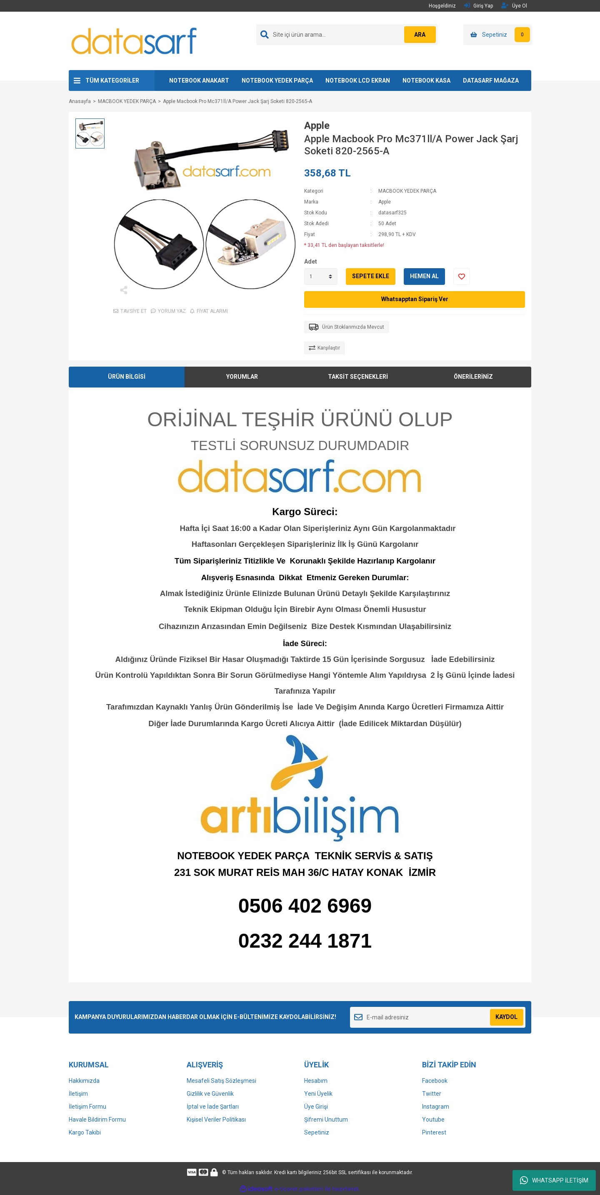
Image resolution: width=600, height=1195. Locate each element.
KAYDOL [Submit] (506, 1017)
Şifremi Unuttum (326, 1119)
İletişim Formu (87, 1106)
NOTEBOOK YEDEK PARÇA (277, 80)
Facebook (435, 1080)
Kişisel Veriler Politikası (216, 1119)
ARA (419, 34)
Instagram (435, 1106)
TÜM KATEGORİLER (112, 80)
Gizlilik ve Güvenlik (210, 1093)
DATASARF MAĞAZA (491, 80)
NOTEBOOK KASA (426, 80)
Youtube (433, 1119)
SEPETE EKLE (370, 276)
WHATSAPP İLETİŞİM (554, 1180)
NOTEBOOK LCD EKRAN (357, 80)
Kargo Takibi (85, 1132)
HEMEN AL (424, 276)
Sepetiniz (316, 1132)
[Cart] (497, 34)
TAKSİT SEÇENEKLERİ (358, 376)
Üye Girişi (316, 1106)
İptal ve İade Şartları (213, 1106)
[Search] (347, 34)
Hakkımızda (84, 1080)
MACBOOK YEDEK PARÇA (407, 191)
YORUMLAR (242, 376)
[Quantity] (321, 276)
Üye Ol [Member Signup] (514, 6)
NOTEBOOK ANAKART (199, 80)
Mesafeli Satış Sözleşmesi (221, 1080)
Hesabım (316, 1080)
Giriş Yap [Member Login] (478, 6)
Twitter (431, 1093)
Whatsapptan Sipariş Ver (414, 299)
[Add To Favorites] (461, 276)
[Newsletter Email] (437, 1017)
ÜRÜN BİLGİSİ (126, 376)
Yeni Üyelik (318, 1093)
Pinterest (434, 1132)
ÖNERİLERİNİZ (473, 376)
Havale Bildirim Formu (97, 1119)
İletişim (78, 1093)
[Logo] (134, 40)
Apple (317, 125)
